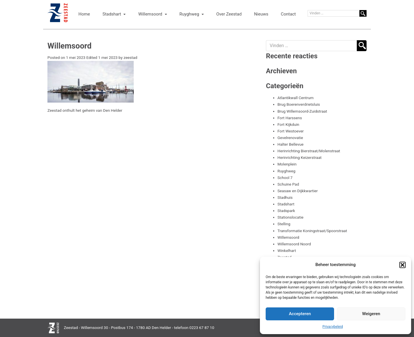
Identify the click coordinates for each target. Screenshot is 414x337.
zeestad (130, 57)
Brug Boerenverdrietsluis (298, 104)
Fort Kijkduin (288, 124)
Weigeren (371, 313)
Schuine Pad (288, 184)
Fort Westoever (290, 131)
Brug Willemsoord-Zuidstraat (302, 111)
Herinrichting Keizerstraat (299, 157)
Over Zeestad (228, 14)
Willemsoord (150, 14)
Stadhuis (285, 197)
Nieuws (261, 14)
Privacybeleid (333, 327)
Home (84, 14)
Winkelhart (286, 250)
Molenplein (287, 164)
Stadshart (112, 14)
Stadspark (286, 210)
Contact (288, 14)
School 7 (285, 177)
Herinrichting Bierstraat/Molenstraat (308, 151)
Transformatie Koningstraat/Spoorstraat (312, 230)
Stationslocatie (290, 217)
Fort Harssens (289, 117)
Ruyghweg (189, 14)
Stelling (283, 224)
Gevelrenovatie (290, 137)
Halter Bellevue (290, 144)
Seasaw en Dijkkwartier (297, 190)
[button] (402, 265)
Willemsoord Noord (294, 244)
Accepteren (300, 313)
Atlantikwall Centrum (295, 97)
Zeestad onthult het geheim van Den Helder (84, 110)
